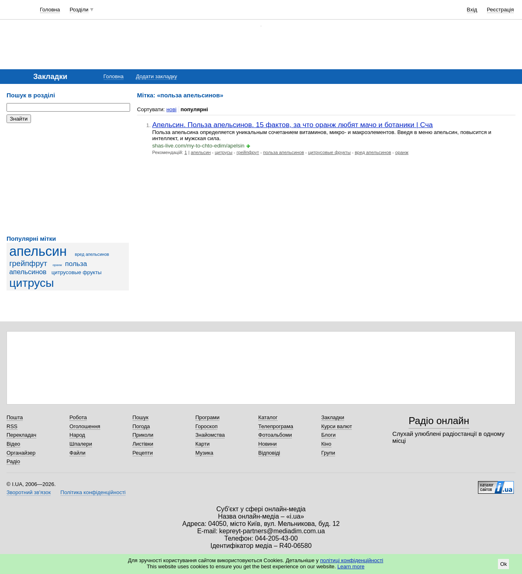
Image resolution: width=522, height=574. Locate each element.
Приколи (143, 435)
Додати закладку (156, 76)
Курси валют (336, 426)
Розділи (79, 10)
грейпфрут (28, 263)
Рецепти (143, 453)
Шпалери (80, 444)
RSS (12, 426)
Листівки (143, 444)
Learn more (350, 566)
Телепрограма (275, 426)
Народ (77, 435)
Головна (50, 10)
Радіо (13, 461)
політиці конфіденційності (351, 560)
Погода (141, 426)
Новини (267, 444)
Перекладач (21, 435)
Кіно (326, 444)
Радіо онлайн (439, 420)
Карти (202, 444)
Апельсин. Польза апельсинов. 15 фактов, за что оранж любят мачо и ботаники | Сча (292, 125)
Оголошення (84, 426)
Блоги (328, 435)
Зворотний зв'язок (29, 492)
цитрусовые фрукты (76, 272)
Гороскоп (206, 426)
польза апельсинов (48, 268)
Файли (77, 453)
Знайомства (210, 435)
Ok (503, 564)
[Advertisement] (68, 179)
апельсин (38, 251)
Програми (207, 417)
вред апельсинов (92, 254)
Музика (204, 453)
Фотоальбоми (275, 435)
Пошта (15, 417)
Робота (78, 417)
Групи (328, 453)
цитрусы (31, 282)
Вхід (472, 10)
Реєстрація (500, 10)
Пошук (140, 417)
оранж (57, 265)
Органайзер (21, 453)
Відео (13, 444)
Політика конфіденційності (93, 492)
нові (171, 109)
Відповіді (269, 453)
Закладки (332, 417)
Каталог (267, 417)
